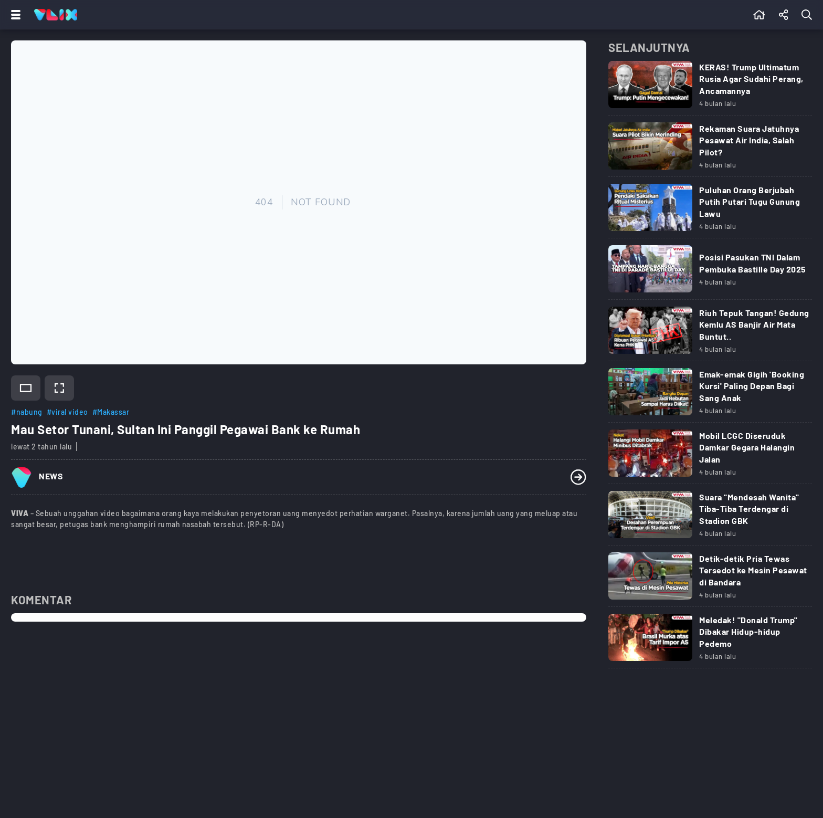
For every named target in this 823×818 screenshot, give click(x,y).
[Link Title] (710, 88)
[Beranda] (759, 14)
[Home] (55, 14)
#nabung (27, 411)
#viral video (67, 411)
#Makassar (111, 411)
